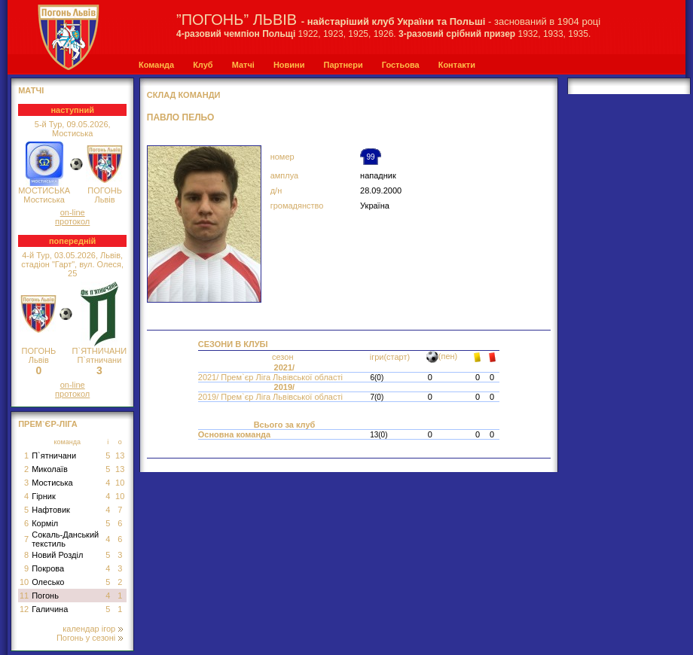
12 (24, 609)
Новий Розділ (57, 554)
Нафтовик (51, 509)
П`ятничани (54, 455)
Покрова (48, 568)
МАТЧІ (31, 90)
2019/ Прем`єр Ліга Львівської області (271, 396)
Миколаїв (50, 469)
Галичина (50, 609)
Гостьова (401, 64)
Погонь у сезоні (89, 637)
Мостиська (52, 482)
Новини (289, 64)
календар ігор (93, 628)
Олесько (48, 581)
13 (119, 455)
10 (119, 482)
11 (24, 595)
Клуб (202, 64)
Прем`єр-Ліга (48, 423)
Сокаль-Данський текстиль (65, 539)
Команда (156, 64)
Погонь (45, 595)
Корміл (45, 523)
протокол (72, 221)
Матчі (243, 64)
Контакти (456, 64)
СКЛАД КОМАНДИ (184, 94)
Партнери (342, 64)
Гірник (44, 496)
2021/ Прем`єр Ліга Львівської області (271, 377)
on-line (72, 212)
